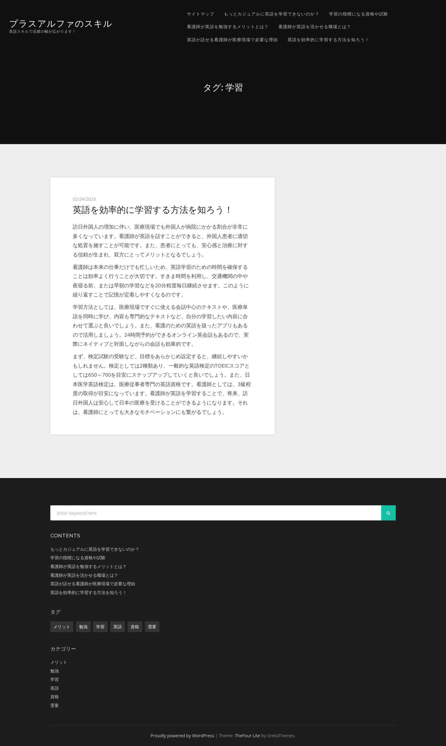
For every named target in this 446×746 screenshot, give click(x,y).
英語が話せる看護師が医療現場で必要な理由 (232, 39)
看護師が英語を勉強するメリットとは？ (228, 26)
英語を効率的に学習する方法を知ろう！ (328, 39)
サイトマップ (200, 14)
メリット (61, 626)
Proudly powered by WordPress (182, 735)
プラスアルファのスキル (60, 23)
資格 (135, 626)
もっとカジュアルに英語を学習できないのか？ (271, 14)
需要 (152, 626)
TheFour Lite (247, 735)
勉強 (83, 626)
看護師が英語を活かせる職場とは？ (314, 26)
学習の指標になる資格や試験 (358, 14)
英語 (117, 626)
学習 (100, 626)
